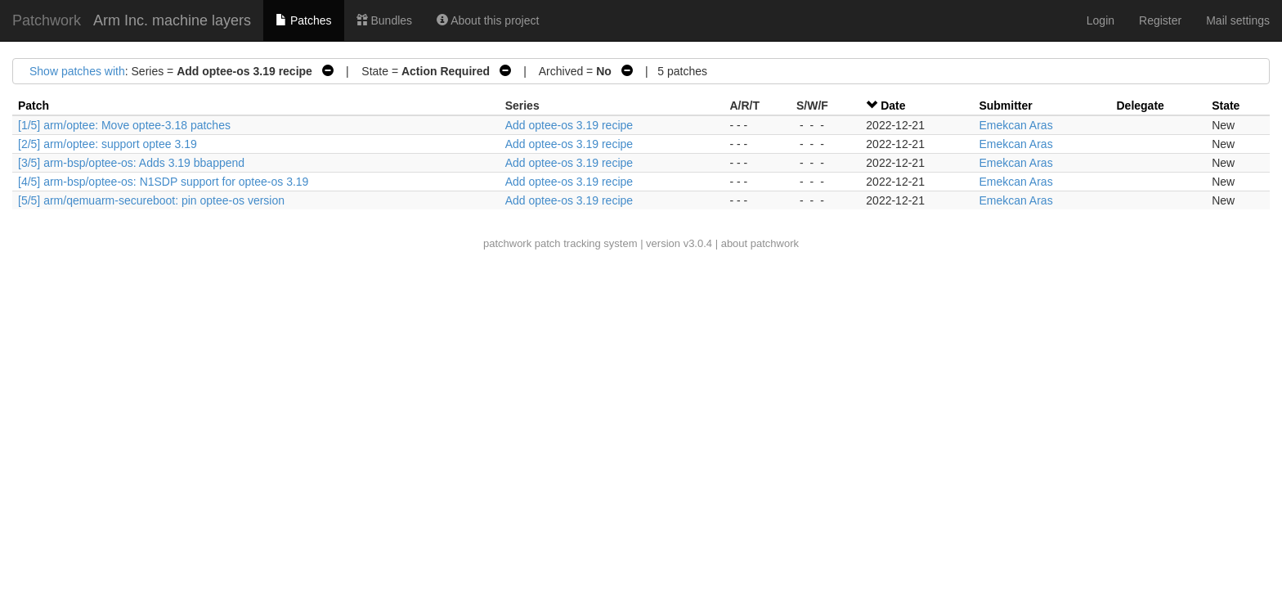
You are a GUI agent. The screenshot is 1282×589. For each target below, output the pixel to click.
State (1225, 105)
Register (1160, 20)
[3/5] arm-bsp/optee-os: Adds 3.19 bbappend (131, 162)
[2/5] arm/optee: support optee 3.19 (107, 144)
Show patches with (77, 71)
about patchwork (760, 243)
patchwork (507, 243)
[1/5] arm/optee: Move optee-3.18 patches (124, 125)
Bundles (384, 20)
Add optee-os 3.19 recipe (569, 125)
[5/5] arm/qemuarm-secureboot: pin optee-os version (151, 200)
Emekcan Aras (1015, 125)
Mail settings (1238, 20)
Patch (33, 105)
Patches (303, 20)
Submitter (1005, 105)
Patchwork (46, 20)
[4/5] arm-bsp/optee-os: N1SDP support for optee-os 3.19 (163, 181)
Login (1100, 20)
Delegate (1140, 105)
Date (893, 105)
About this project (488, 20)
